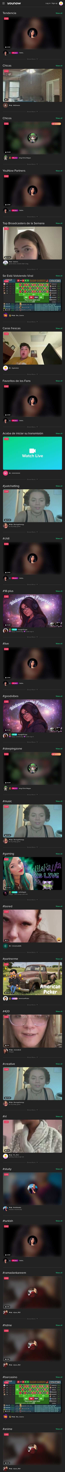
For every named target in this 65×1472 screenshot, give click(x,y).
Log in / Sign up (51, 3)
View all (59, 13)
